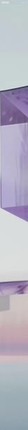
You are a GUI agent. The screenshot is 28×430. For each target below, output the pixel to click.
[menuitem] (23, 2)
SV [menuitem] (22, 2)
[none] (23, 2)
